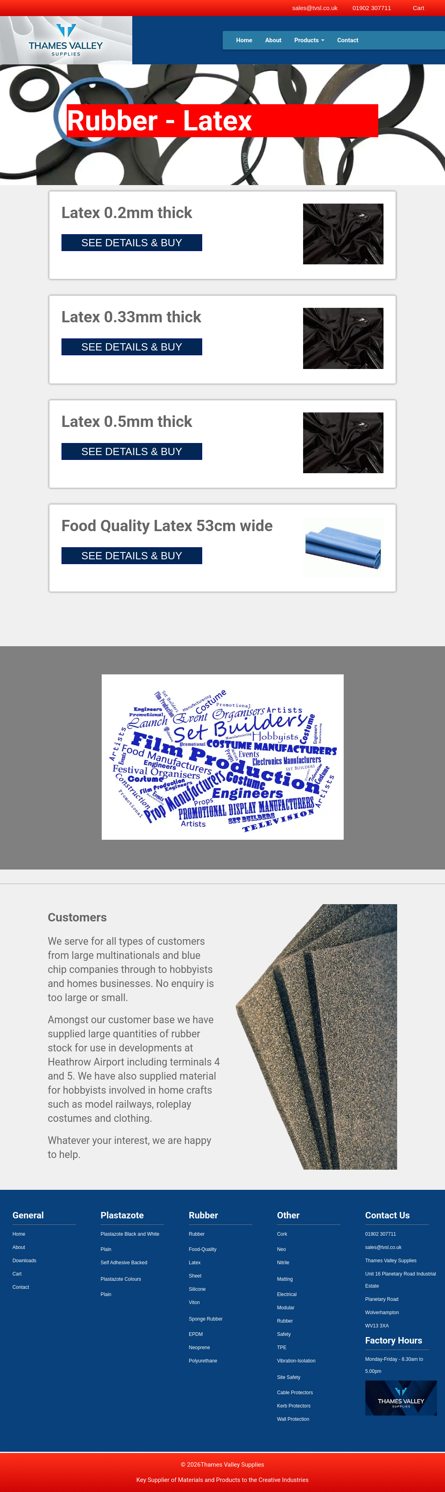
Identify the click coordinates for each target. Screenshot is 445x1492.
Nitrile (283, 1262)
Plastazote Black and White (129, 1234)
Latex (195, 1262)
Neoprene (199, 1347)
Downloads (24, 1260)
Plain (105, 1249)
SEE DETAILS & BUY (131, 243)
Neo (281, 1249)
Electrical (287, 1294)
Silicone (197, 1289)
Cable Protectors (295, 1392)
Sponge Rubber (206, 1319)
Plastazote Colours (120, 1279)
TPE (281, 1347)
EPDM (196, 1334)
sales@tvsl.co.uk (315, 7)
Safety (284, 1334)
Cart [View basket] (418, 7)
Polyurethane (203, 1361)
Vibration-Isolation (296, 1361)
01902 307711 (372, 7)
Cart (17, 1274)
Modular (285, 1308)
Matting (285, 1279)
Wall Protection (293, 1419)
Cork (282, 1234)
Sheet (195, 1276)
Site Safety (288, 1377)
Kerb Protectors (293, 1406)
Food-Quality (203, 1249)
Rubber (197, 1234)
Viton (194, 1302)
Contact (348, 40)
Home (244, 40)
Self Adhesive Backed (123, 1262)
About (273, 40)
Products (309, 40)
